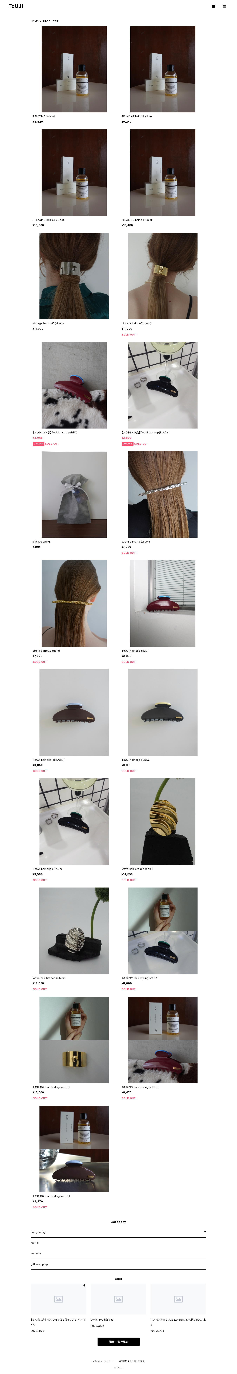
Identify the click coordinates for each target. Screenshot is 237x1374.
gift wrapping (39, 1264)
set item (36, 1253)
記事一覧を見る (118, 1342)
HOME (35, 21)
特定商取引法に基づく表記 (132, 1361)
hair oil (35, 1242)
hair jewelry (38, 1232)
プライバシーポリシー (102, 1361)
